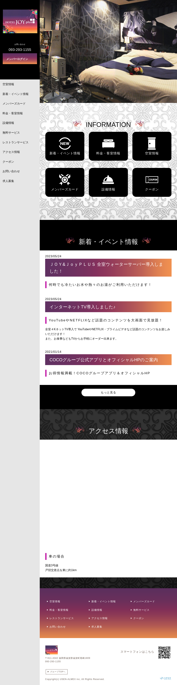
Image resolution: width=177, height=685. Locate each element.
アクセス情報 (11, 151)
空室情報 (8, 84)
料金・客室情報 (13, 113)
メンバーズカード (14, 103)
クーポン (8, 161)
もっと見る (108, 392)
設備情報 (8, 122)
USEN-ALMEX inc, (70, 679)
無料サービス (11, 132)
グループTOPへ (58, 672)
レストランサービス (16, 142)
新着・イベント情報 (16, 94)
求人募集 (8, 181)
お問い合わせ (11, 171)
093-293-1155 (53, 661)
